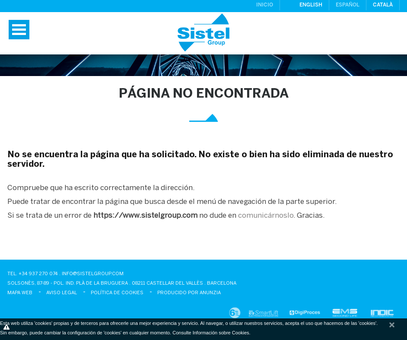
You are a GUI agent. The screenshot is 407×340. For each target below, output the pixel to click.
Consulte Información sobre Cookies (210, 332)
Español (347, 5)
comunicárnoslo (265, 215)
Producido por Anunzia (189, 293)
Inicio (264, 5)
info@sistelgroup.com (93, 274)
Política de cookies (117, 293)
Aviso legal (61, 293)
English (310, 5)
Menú (19, 29)
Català (383, 5)
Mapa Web (19, 293)
